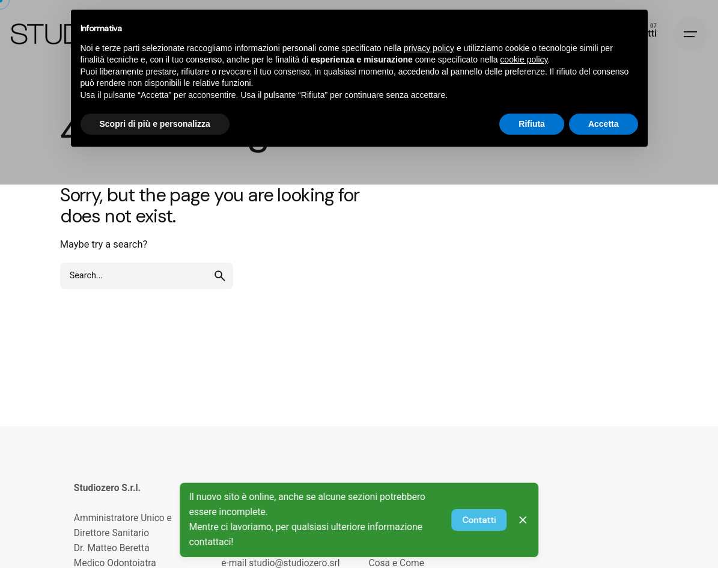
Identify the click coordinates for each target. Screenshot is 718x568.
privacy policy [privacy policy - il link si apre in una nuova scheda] (429, 48)
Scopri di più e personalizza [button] (155, 124)
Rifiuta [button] (532, 124)
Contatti (479, 520)
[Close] (523, 520)
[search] (220, 276)
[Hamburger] (690, 34)
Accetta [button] (603, 124)
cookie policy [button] (523, 59)
